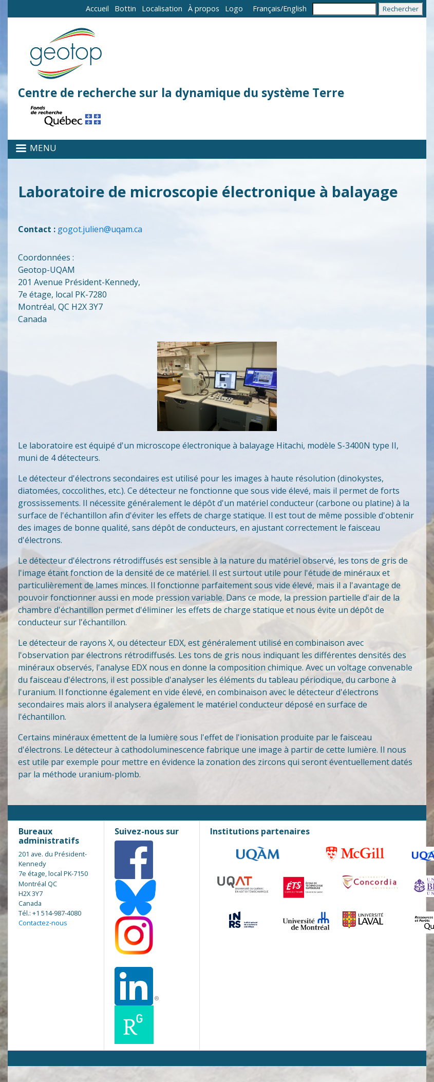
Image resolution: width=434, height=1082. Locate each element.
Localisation (162, 8)
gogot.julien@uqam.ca (100, 229)
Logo (234, 8)
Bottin (125, 8)
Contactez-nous (42, 922)
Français (266, 8)
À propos (203, 8)
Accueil (97, 8)
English (295, 8)
